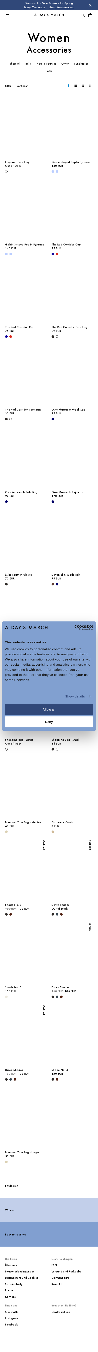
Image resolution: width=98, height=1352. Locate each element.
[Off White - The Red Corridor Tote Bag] (57, 336)
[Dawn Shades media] (72, 869)
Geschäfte (12, 1312)
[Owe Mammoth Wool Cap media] (72, 374)
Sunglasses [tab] (81, 63)
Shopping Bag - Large (19, 740)
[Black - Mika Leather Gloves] (6, 584)
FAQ (54, 1265)
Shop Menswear (35, 7)
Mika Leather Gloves (18, 574)
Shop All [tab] (15, 63)
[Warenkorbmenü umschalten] (90, 15)
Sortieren (23, 86)
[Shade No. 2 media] (25, 952)
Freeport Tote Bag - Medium (23, 822)
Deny (49, 722)
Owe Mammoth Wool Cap (68, 409)
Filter (8, 86)
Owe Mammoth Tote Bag (21, 492)
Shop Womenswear (61, 7)
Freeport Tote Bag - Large (22, 1152)
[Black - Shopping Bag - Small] (53, 749)
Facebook (11, 1324)
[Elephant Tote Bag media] (25, 126)
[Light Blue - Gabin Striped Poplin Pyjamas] (53, 171)
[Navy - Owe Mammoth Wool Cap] (53, 419)
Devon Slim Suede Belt (66, 574)
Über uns (11, 1265)
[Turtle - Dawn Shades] (61, 914)
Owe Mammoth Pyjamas (67, 492)
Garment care (60, 1278)
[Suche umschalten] (83, 15)
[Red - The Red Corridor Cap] (57, 254)
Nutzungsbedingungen (20, 1271)
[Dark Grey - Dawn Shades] (57, 914)
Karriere (10, 1297)
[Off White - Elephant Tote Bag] (6, 171)
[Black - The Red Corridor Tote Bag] (53, 336)
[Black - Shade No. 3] (6, 914)
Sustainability (14, 1284)
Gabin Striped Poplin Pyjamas (71, 162)
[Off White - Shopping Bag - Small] (57, 749)
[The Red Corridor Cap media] (72, 209)
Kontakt (57, 1284)
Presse (9, 1290)
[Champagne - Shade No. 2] (6, 997)
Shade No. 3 (13, 905)
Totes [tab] (48, 71)
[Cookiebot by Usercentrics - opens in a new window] (74, 627)
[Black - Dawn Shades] (53, 914)
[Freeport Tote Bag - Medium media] (25, 787)
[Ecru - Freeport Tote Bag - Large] (6, 1162)
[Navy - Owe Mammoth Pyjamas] (53, 501)
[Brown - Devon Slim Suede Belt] (53, 584)
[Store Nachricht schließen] (90, 5)
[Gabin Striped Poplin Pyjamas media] (72, 126)
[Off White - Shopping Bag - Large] (6, 749)
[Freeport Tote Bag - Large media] (25, 1117)
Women (49, 37)
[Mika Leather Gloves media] (25, 539)
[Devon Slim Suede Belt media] (72, 539)
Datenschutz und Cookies (21, 1278)
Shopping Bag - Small (65, 740)
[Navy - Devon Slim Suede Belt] (57, 584)
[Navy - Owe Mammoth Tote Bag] (6, 501)
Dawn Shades (60, 905)
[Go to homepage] (49, 15)
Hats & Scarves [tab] (46, 63)
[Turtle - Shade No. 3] (10, 914)
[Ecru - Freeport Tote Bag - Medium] (6, 831)
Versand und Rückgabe (67, 1271)
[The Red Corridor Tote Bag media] (72, 291)
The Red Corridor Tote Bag (69, 327)
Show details (75, 696)
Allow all (49, 709)
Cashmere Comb (62, 822)
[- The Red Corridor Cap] (53, 254)
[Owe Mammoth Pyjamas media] (72, 457)
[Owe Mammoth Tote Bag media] (25, 457)
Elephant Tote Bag (17, 162)
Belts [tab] (29, 63)
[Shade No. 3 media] (25, 869)
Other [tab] (65, 63)
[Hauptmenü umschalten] (7, 15)
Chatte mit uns (61, 1312)
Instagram (11, 1318)
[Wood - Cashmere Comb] (53, 831)
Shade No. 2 (13, 987)
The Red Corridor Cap (66, 244)
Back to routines (15, 1234)
